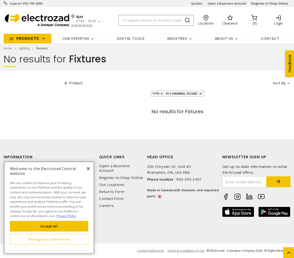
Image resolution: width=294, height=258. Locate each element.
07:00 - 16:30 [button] (86, 21)
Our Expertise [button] (75, 38)
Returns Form (111, 191)
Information (18, 156)
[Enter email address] (244, 181)
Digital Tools (131, 38)
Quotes (197, 3)
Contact (270, 38)
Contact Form (111, 198)
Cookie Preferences (150, 250)
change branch (82, 25)
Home (8, 48)
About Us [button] (224, 38)
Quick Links (112, 156)
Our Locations (111, 184)
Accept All (49, 226)
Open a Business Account (227, 3)
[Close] (88, 168)
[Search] (156, 20)
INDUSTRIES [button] (177, 38)
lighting (24, 48)
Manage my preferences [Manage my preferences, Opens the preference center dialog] (49, 239)
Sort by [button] (279, 82)
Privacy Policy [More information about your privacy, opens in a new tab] (66, 216)
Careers (106, 205)
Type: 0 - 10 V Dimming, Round (175, 94)
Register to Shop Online (269, 3)
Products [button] (27, 38)
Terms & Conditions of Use (185, 251)
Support (16, 3)
